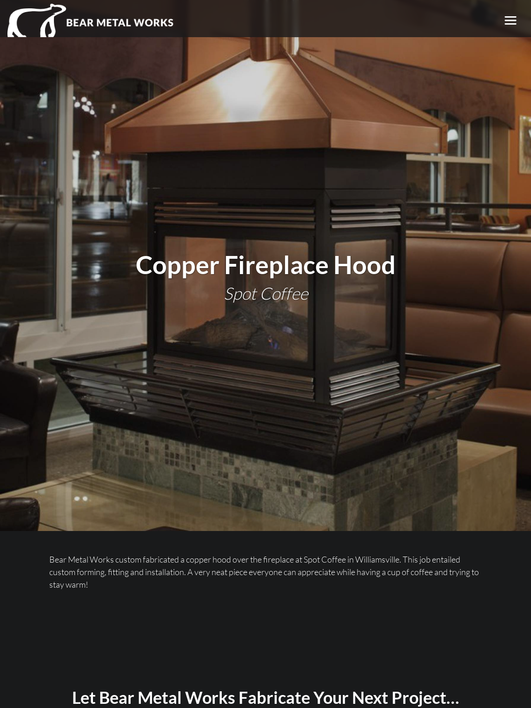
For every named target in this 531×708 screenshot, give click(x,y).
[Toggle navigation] (511, 20)
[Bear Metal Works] (91, 20)
